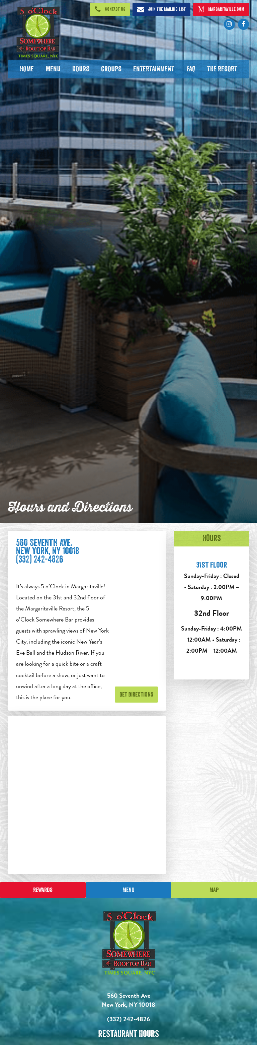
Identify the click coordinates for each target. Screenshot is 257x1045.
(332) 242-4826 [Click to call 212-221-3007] (39, 559)
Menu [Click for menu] (128, 890)
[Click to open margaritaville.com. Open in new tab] (221, 9)
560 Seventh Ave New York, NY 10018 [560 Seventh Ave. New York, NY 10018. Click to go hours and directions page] (128, 1000)
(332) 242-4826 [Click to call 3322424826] (128, 1019)
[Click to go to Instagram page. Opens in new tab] (229, 24)
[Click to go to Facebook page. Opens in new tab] (243, 24)
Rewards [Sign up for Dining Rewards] (43, 890)
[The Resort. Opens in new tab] (222, 69)
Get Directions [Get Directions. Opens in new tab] (136, 695)
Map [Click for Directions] (214, 890)
